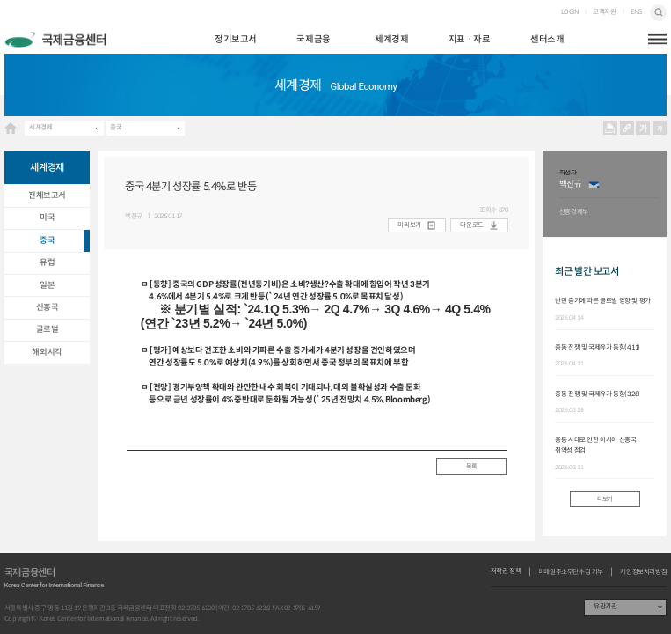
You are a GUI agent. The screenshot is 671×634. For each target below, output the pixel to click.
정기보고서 (236, 39)
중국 (115, 127)
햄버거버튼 (657, 39)
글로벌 (47, 329)
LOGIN (570, 12)
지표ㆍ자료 (470, 39)
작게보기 (660, 128)
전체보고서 (47, 195)
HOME (10, 128)
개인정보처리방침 (643, 572)
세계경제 (391, 39)
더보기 (604, 499)
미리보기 (408, 225)
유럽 (47, 262)
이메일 (594, 184)
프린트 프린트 (610, 128)
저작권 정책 (506, 571)
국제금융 (313, 39)
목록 (471, 466)
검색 (658, 12)
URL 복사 (626, 128)
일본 (47, 285)
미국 (47, 217)
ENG (636, 12)
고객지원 (604, 12)
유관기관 (605, 606)
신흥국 (47, 307)
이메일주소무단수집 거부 (570, 572)
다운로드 (471, 225)
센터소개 (547, 39)
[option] (609, 194)
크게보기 (643, 128)
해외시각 (47, 352)
